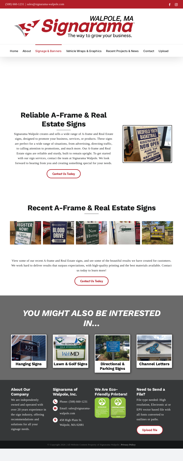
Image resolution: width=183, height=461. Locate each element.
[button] (12, 233)
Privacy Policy (128, 444)
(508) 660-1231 (14, 4)
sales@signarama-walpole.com (45, 4)
